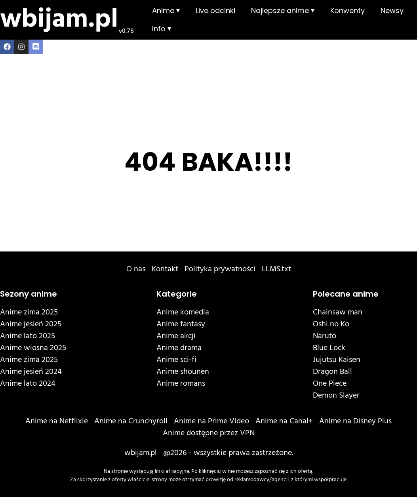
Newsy (392, 10)
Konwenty (347, 10)
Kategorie (176, 293)
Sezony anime (28, 293)
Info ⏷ (161, 29)
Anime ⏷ (166, 10)
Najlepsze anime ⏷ (282, 10)
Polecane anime (346, 293)
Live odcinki (215, 10)
